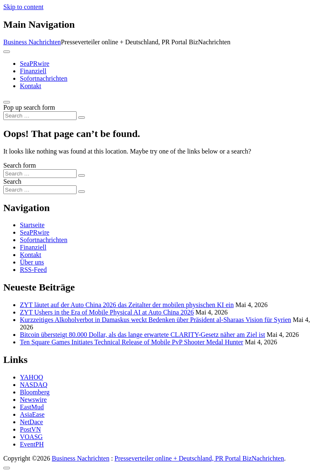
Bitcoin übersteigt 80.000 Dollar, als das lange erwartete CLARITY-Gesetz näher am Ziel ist (142, 334)
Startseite (32, 224)
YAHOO (31, 377)
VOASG (31, 436)
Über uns (32, 262)
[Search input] (40, 115)
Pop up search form (29, 107)
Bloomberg (35, 392)
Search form (19, 165)
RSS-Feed (33, 269)
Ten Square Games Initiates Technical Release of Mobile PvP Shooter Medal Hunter (131, 342)
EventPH (32, 444)
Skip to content (23, 6)
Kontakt (30, 85)
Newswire (33, 399)
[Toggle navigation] (6, 51)
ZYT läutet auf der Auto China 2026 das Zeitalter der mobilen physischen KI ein (127, 304)
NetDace (31, 421)
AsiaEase (32, 414)
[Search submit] (81, 117)
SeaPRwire (34, 63)
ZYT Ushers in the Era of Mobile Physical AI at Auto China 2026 (107, 312)
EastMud (32, 407)
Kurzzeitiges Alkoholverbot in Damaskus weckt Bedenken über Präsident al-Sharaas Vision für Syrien (155, 319)
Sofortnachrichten (43, 78)
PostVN (30, 429)
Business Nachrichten (32, 42)
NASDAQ (34, 384)
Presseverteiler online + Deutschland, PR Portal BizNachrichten (199, 458)
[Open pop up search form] (6, 102)
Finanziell (33, 70)
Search (12, 181)
